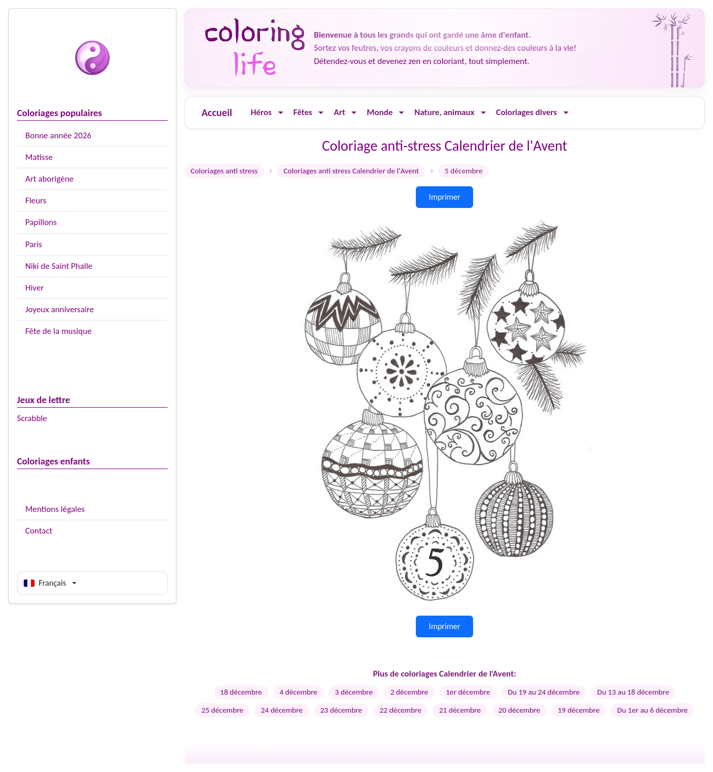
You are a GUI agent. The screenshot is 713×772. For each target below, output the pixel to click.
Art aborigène (49, 178)
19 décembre (578, 710)
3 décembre (353, 692)
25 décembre (222, 710)
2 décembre (409, 692)
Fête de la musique (58, 331)
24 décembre (282, 710)
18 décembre (241, 692)
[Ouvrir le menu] (280, 112)
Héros (261, 112)
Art (339, 112)
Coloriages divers (526, 112)
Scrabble (32, 418)
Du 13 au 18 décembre (633, 692)
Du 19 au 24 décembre (543, 692)
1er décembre (468, 692)
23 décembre (341, 710)
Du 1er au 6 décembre (652, 710)
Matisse (39, 157)
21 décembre (460, 710)
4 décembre (298, 692)
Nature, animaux (444, 112)
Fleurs (35, 200)
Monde (380, 112)
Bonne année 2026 (58, 135)
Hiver (34, 287)
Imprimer (444, 197)
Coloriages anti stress (224, 170)
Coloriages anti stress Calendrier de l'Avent (350, 170)
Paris (33, 244)
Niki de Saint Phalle (58, 266)
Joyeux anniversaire (59, 309)
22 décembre (401, 710)
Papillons (41, 222)
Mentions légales (55, 509)
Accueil (217, 112)
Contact (39, 530)
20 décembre (519, 710)
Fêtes (303, 112)
